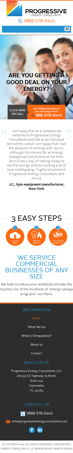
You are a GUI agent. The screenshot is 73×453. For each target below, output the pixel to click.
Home (36, 318)
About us (36, 344)
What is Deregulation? (36, 336)
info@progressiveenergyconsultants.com (39, 421)
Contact (36, 353)
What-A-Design (63, 449)
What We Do (36, 327)
